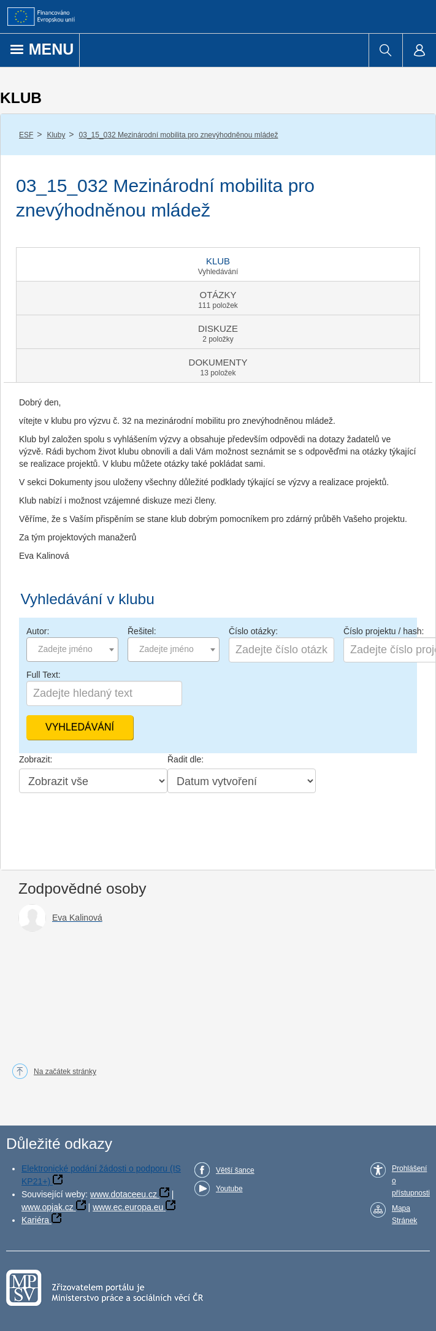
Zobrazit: (35, 759)
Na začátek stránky (65, 1071)
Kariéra (35, 1220)
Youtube (229, 1188)
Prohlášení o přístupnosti (411, 1180)
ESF (26, 135)
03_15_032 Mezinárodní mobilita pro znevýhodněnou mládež (178, 135)
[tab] (218, 264)
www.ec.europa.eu (128, 1207)
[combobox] (72, 649)
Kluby (56, 135)
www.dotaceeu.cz (123, 1194)
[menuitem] (385, 50)
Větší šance (235, 1170)
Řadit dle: (185, 759)
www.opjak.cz (47, 1207)
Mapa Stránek (404, 1214)
